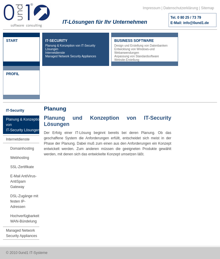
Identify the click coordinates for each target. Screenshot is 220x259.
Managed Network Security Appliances (21, 233)
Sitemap (207, 8)
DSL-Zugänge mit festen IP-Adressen (24, 201)
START (12, 41)
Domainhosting (22, 148)
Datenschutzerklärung (180, 8)
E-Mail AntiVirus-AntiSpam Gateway (23, 181)
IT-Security (15, 110)
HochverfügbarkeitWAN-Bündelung (24, 218)
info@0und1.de (196, 23)
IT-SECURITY (75, 48)
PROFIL (12, 74)
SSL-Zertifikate (22, 167)
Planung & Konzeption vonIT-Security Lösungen (23, 124)
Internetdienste (17, 139)
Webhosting (19, 158)
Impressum (151, 8)
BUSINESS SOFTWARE (144, 50)
